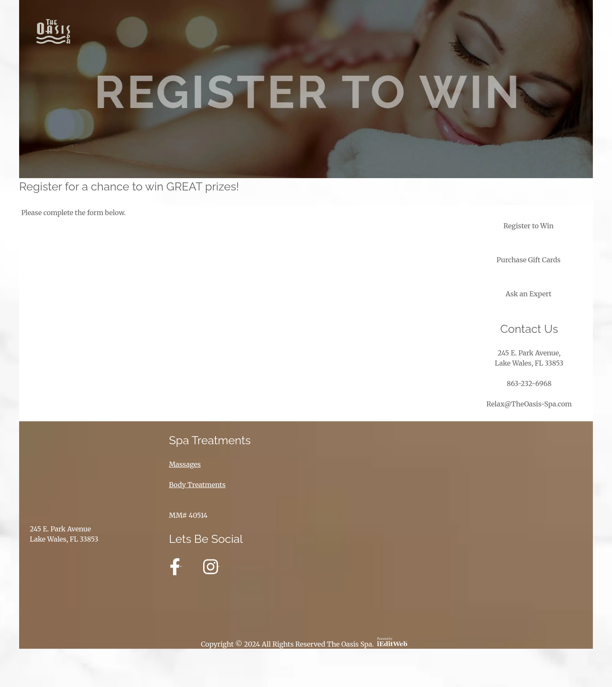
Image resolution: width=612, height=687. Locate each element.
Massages (185, 464)
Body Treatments (197, 484)
